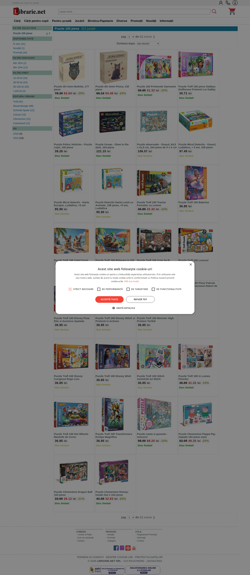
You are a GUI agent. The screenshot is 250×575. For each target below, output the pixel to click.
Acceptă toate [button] (109, 299)
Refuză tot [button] (140, 299)
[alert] (125, 287)
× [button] (190, 264)
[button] (125, 308)
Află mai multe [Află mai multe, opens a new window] (131, 281)
